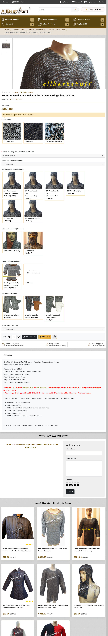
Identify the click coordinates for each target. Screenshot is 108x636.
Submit (70, 492)
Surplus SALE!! (80, 24)
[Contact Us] (18, 2)
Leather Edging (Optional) (11, 261)
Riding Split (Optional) (10, 325)
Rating (69, 479)
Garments (8, 24)
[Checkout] (101, 2)
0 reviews (15, 92)
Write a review (27, 92)
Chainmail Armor (81, 19)
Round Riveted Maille (57, 30)
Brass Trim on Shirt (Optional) (12, 160)
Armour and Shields (47, 19)
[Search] (75, 9)
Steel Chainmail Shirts (37, 30)
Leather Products (46, 24)
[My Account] (65, 2)
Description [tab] (7, 355)
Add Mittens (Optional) (10, 293)
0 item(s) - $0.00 (93, 9)
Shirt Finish (7, 119)
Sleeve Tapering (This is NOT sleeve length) (18, 152)
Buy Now (45, 337)
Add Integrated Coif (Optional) (12, 169)
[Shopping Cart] (89, 2)
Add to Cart (29, 337)
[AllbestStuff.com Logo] (16, 10)
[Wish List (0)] (77, 2)
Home (7, 30)
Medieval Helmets (10, 19)
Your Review (71, 458)
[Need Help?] (57, 337)
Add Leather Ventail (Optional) (13, 229)
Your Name (71, 449)
